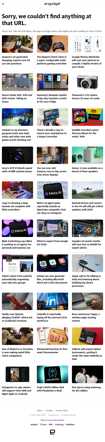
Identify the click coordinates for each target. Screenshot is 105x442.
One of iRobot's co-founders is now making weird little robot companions (17, 352)
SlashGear (70, 425)
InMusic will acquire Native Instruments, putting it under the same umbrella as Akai (87, 354)
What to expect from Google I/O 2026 (52, 243)
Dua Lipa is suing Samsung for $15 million (86, 389)
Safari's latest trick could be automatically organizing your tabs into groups (17, 279)
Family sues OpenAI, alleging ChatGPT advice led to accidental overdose (17, 317)
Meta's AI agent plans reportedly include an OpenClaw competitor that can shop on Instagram (51, 208)
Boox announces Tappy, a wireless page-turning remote (86, 317)
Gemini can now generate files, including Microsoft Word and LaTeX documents (52, 279)
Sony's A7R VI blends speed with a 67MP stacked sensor (17, 170)
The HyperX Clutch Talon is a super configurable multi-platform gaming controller (52, 60)
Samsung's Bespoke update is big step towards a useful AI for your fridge (52, 98)
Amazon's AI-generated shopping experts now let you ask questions (16, 60)
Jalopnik (34, 425)
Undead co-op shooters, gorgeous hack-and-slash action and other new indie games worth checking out (16, 135)
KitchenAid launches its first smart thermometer (52, 351)
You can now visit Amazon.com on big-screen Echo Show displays (52, 171)
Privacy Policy (62, 411)
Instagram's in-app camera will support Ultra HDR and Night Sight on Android (16, 390)
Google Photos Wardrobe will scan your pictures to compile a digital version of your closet (86, 62)
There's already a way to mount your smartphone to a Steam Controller (52, 133)
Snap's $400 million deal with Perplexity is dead (50, 389)
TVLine (43, 425)
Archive (49, 411)
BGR (51, 425)
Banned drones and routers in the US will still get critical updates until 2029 (87, 206)
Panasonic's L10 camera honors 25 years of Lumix (86, 97)
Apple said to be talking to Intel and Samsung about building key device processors (86, 281)
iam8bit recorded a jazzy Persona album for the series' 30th (85, 133)
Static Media (40, 415)
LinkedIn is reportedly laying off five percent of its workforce (52, 317)
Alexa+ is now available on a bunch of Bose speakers (87, 170)
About (39, 411)
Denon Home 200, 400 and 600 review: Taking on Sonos (17, 98)
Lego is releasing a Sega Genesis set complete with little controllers (16, 206)
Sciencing (59, 425)
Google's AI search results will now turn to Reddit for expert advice (86, 244)
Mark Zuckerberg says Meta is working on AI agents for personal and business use (17, 244)
